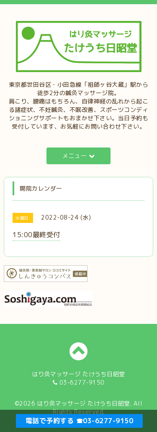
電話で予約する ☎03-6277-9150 (80, 420)
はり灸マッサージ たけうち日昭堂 (83, 403)
